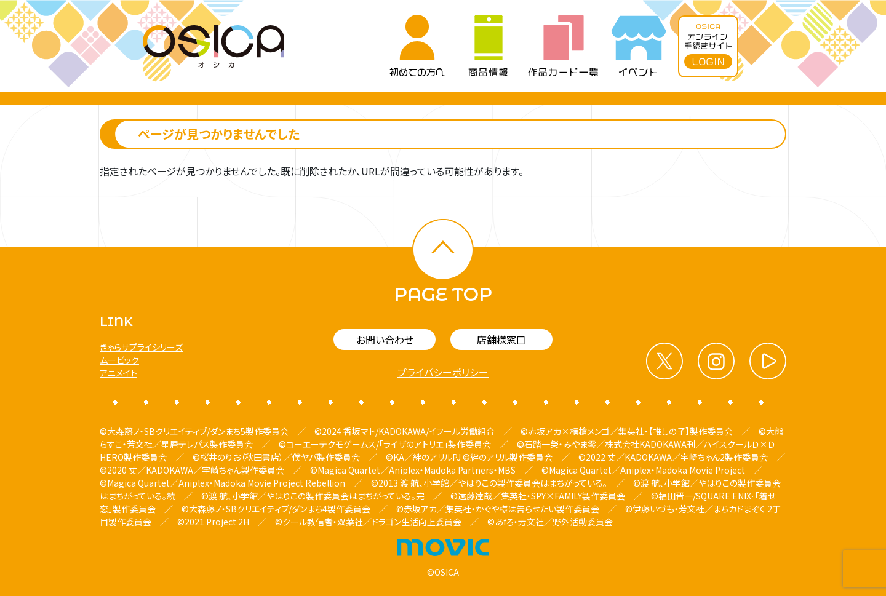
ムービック (119, 360)
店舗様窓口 (501, 339)
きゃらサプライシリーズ (141, 347)
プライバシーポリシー (443, 372)
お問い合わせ (384, 339)
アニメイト (118, 373)
